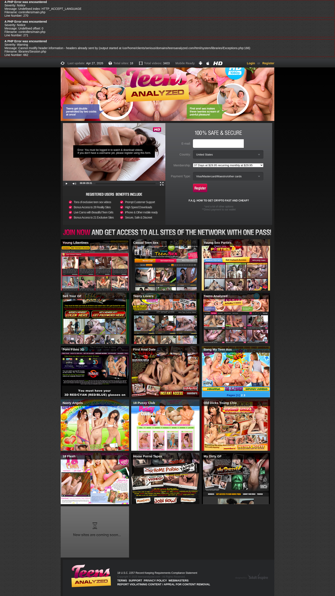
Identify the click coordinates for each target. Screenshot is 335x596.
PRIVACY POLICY (155, 580)
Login (251, 63)
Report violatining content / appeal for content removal (163, 584)
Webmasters (179, 580)
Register (268, 63)
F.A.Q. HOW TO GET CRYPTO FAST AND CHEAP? (219, 200)
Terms (122, 580)
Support (135, 580)
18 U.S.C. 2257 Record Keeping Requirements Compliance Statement (157, 572)
